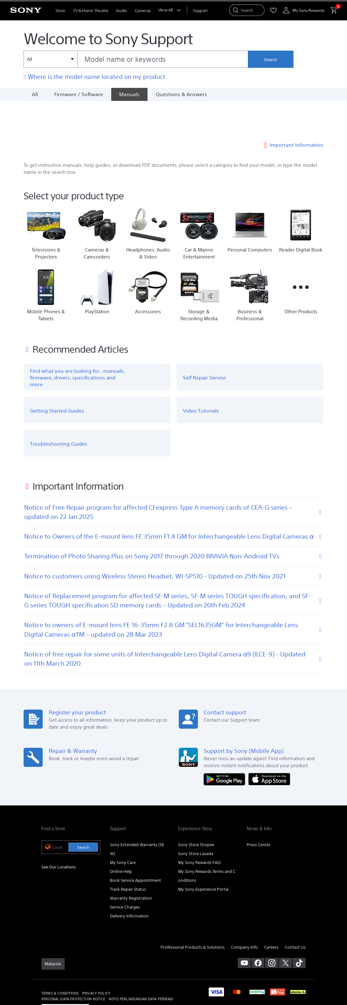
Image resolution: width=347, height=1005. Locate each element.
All (35, 94)
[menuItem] (200, 10)
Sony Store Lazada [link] (195, 819)
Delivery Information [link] (129, 881)
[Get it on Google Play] (226, 744)
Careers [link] (271, 913)
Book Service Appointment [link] (135, 846)
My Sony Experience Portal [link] (203, 855)
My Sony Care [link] (123, 828)
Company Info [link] (244, 913)
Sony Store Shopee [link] (196, 810)
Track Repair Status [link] (128, 855)
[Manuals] (129, 94)
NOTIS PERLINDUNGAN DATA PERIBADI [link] (141, 964)
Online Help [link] (121, 837)
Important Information (296, 110)
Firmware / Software (78, 94)
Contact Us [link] (295, 913)
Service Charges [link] (125, 872)
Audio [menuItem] (121, 10)
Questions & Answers (181, 94)
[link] (53, 929)
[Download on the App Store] (269, 744)
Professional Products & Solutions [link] (193, 913)
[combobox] (136, 59)
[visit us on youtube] (244, 929)
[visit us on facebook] (257, 929)
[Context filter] (50, 59)
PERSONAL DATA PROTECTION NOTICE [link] (73, 964)
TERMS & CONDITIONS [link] (60, 958)
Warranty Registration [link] (131, 864)
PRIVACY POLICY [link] (96, 958)
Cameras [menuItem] (143, 10)
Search (270, 59)
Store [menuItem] (60, 10)
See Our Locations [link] (58, 832)
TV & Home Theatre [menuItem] (90, 10)
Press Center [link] (259, 810)
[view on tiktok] (299, 929)
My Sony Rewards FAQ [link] (199, 828)
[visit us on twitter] (285, 929)
